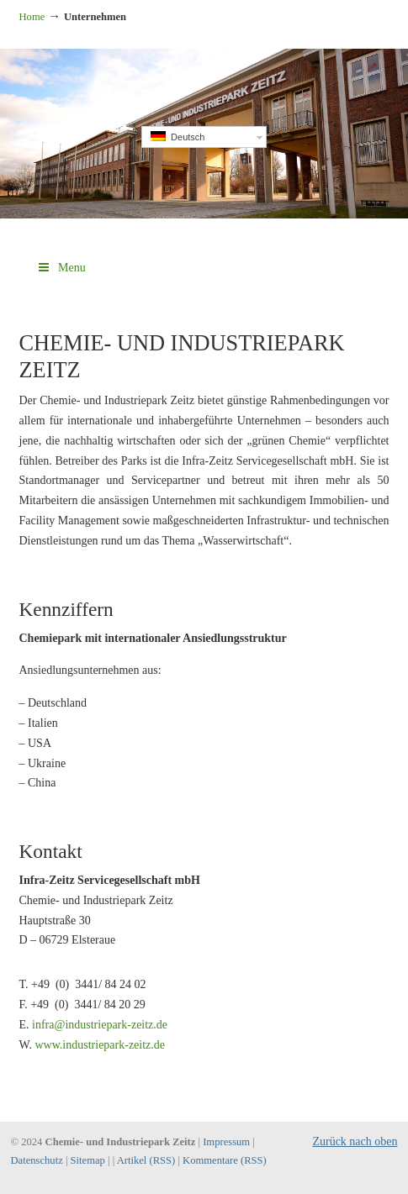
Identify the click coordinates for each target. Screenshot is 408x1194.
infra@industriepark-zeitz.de (99, 1024)
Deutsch (177, 136)
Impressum (226, 1142)
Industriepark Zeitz (204, 68)
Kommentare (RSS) (225, 1160)
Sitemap (88, 1160)
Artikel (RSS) (146, 1160)
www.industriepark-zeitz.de (99, 1045)
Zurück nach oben (354, 1141)
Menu (61, 267)
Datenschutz (37, 1160)
